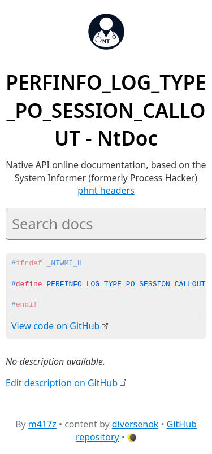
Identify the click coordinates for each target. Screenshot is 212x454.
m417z (42, 424)
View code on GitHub (55, 326)
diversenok (135, 424)
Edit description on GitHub (62, 382)
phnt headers (106, 190)
